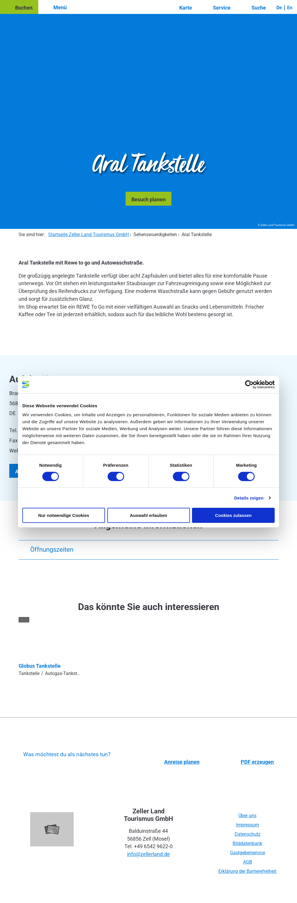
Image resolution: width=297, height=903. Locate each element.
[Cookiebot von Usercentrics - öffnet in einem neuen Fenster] (249, 384)
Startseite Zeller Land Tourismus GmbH (88, 234)
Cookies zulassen (233, 515)
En (289, 7)
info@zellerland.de (148, 854)
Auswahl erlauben (148, 515)
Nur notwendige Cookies (63, 515)
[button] (19, 7)
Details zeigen (248, 497)
